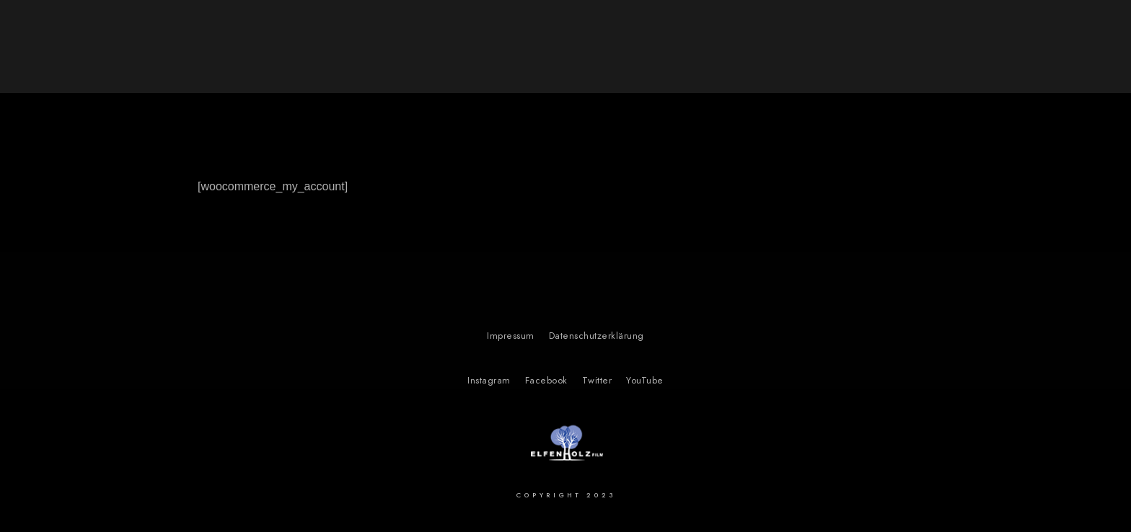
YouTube (645, 380)
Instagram (489, 380)
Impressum (510, 335)
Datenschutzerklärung (596, 335)
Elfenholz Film (142, 51)
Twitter (597, 380)
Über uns (980, 36)
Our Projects (888, 36)
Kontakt (1059, 36)
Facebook (546, 380)
